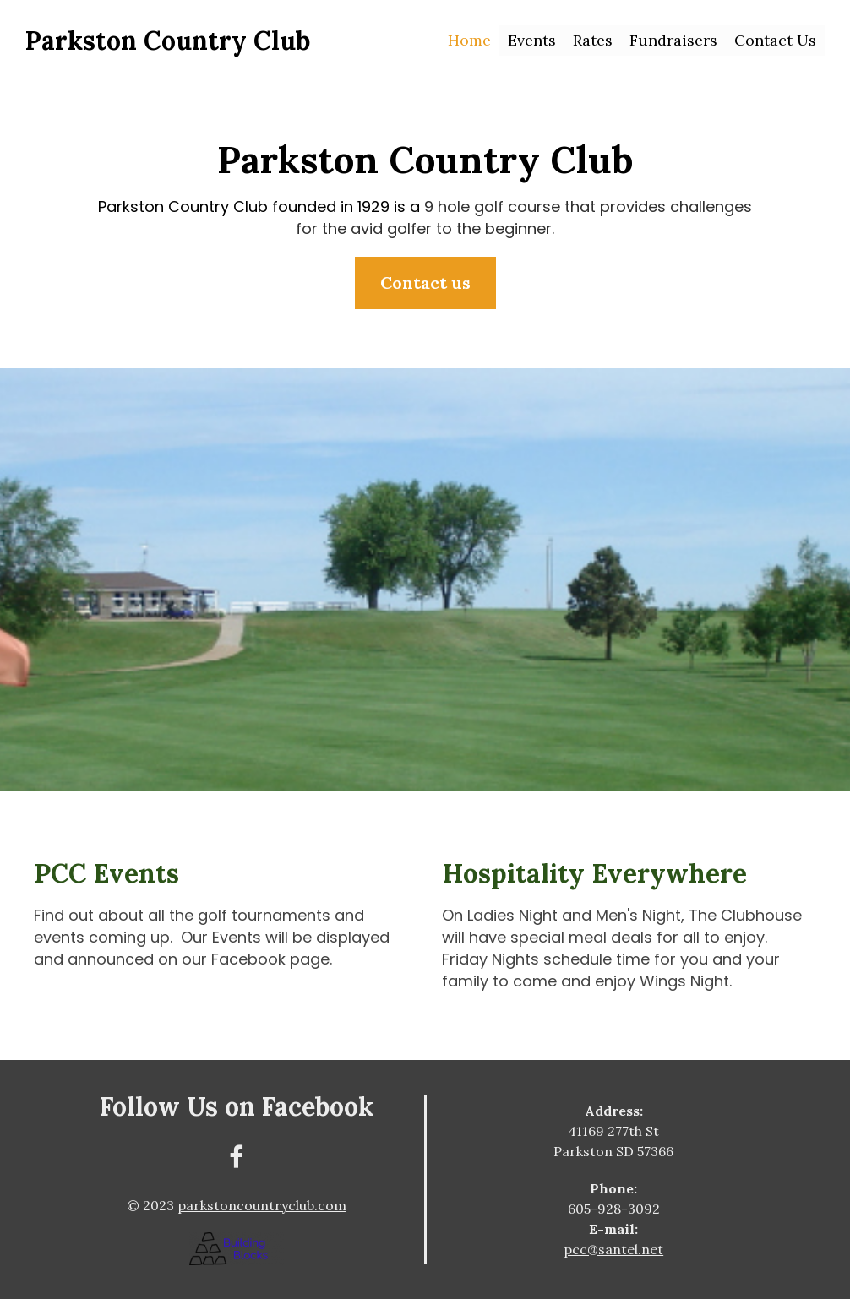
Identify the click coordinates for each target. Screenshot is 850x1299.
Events (532, 40)
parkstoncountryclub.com (261, 1205)
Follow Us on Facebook (236, 1106)
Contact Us (775, 40)
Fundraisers (673, 40)
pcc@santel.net (613, 1249)
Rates (593, 40)
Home (469, 40)
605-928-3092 (614, 1208)
